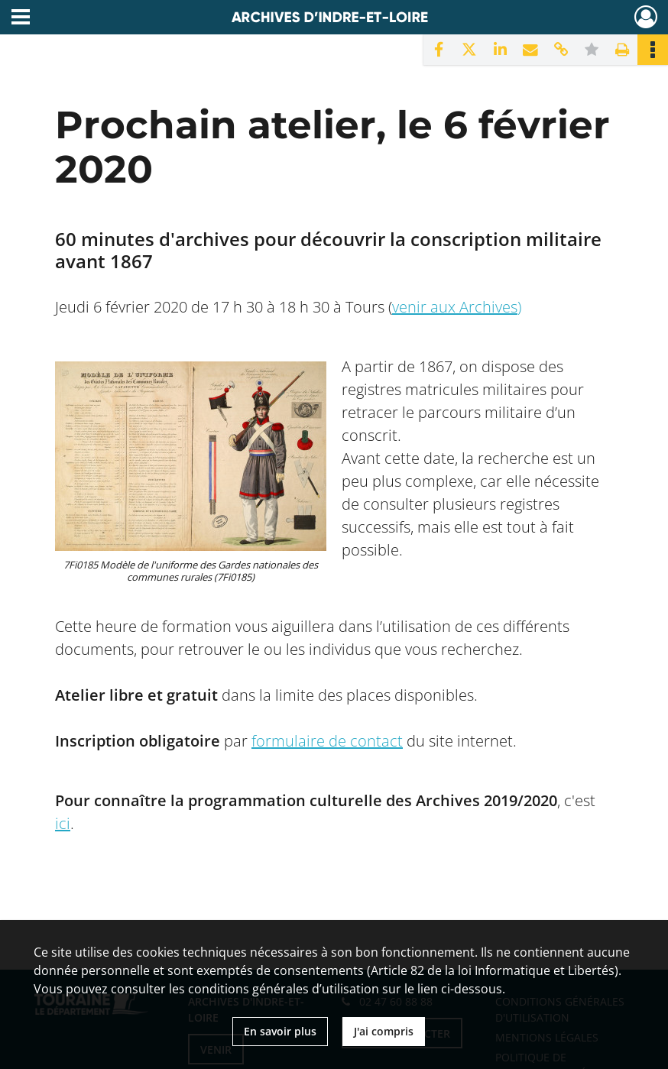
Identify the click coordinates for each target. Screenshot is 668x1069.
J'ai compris (383, 1031)
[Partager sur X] (469, 49)
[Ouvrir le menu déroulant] (20, 18)
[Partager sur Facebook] (438, 49)
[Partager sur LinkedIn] (500, 49)
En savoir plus (280, 1031)
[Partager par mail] (530, 49)
